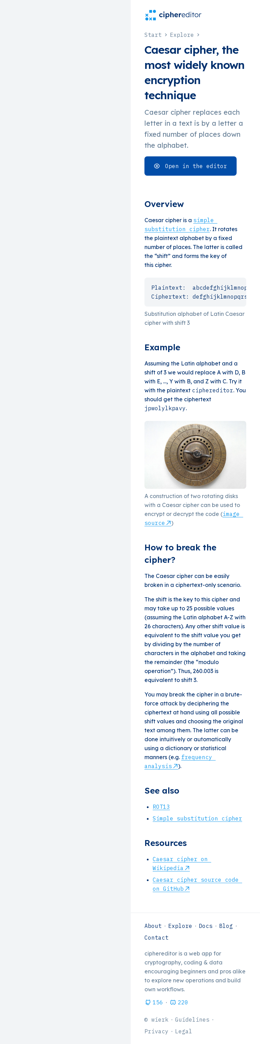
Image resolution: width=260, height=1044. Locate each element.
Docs (206, 925)
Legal (183, 1031)
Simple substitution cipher (197, 818)
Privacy (156, 1031)
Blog (226, 925)
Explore (180, 925)
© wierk (156, 1019)
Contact (156, 937)
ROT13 (161, 806)
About (153, 925)
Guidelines (192, 1019)
